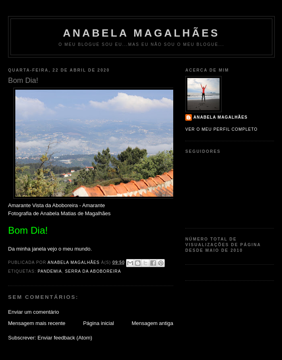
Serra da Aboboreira (93, 271)
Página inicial (98, 323)
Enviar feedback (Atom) (64, 338)
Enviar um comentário (33, 312)
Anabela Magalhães (141, 33)
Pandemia (49, 271)
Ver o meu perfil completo (221, 129)
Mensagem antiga (152, 323)
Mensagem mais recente (36, 323)
